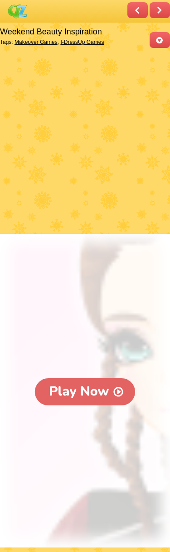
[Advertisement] (85, 142)
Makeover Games (36, 42)
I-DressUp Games (82, 42)
